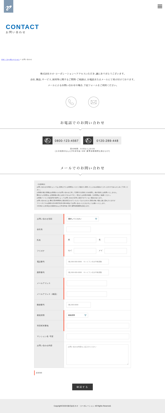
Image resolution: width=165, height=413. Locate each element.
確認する (82, 387)
